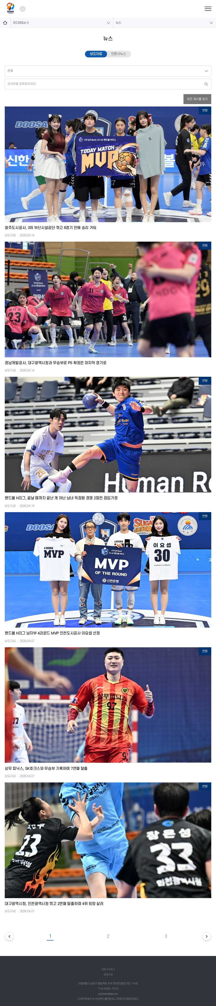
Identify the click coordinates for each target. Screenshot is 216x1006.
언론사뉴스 (118, 54)
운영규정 (108, 974)
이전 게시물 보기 (197, 99)
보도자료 (96, 54)
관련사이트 (107, 969)
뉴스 (118, 22)
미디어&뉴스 (21, 22)
